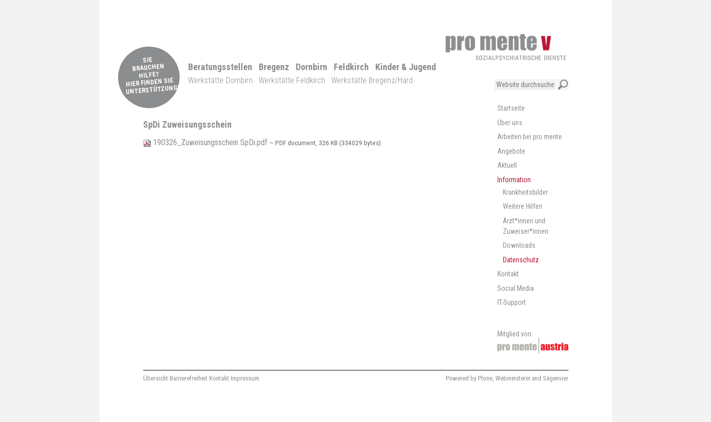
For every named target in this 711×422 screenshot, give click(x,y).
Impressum (245, 378)
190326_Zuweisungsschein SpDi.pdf (206, 142)
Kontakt (219, 378)
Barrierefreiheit (189, 378)
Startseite (511, 108)
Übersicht (155, 378)
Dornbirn (311, 67)
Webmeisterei (512, 378)
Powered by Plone (469, 378)
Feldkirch (351, 67)
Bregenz (274, 67)
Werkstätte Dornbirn (220, 80)
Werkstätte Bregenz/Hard (372, 80)
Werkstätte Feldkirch (292, 80)
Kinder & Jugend (405, 67)
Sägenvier (555, 378)
